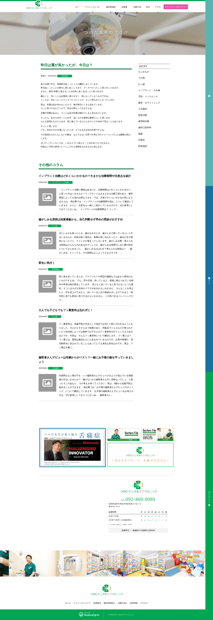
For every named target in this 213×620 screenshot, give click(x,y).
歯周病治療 (143, 121)
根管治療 (142, 115)
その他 (141, 78)
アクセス (158, 9)
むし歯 (54, 226)
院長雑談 (64, 76)
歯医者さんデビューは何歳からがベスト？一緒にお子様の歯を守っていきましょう (86, 359)
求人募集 (209, 93)
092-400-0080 (138, 499)
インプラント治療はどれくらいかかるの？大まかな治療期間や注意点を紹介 (85, 175)
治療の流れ (137, 9)
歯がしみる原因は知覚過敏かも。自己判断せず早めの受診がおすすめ (81, 219)
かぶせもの (143, 72)
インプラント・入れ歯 (60, 182)
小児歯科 (55, 368)
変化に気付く (47, 262)
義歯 (140, 134)
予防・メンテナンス (148, 96)
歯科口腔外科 (144, 127)
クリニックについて (92, 9)
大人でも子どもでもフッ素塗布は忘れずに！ (66, 310)
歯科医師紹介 (111, 9)
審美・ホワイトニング (149, 103)
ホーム (77, 9)
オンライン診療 (209, 496)
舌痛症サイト (209, 279)
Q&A (148, 7)
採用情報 (134, 603)
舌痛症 (141, 140)
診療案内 (124, 9)
